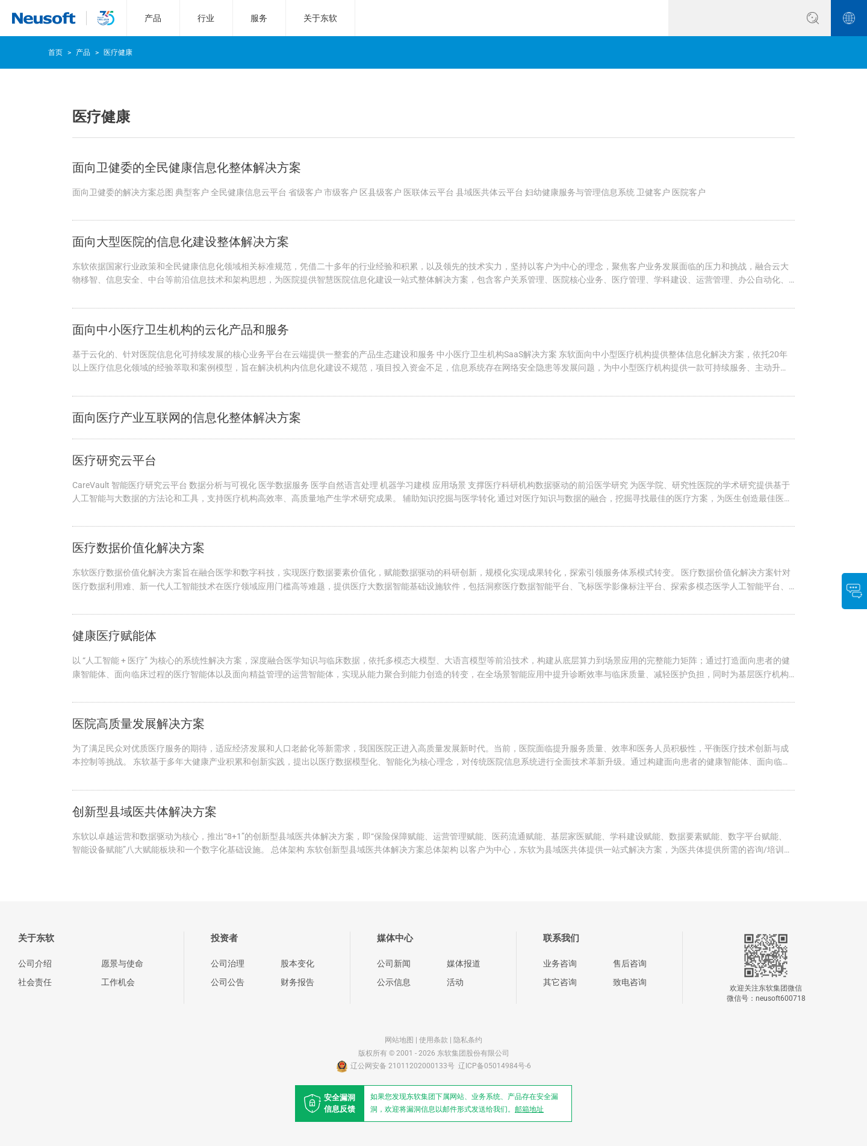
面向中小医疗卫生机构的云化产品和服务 (180, 329)
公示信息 (394, 982)
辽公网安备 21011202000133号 (396, 1066)
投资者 (224, 938)
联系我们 (561, 938)
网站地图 (399, 1040)
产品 (152, 18)
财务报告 (297, 982)
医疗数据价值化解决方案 (138, 547)
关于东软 (320, 18)
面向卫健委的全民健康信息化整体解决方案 (186, 167)
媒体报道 (463, 963)
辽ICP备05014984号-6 (494, 1066)
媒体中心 (395, 938)
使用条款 (433, 1040)
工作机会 (118, 982)
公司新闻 (394, 963)
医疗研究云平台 (114, 460)
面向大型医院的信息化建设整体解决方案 (180, 241)
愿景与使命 (122, 963)
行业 (205, 18)
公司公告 (227, 982)
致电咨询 (630, 982)
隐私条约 (467, 1040)
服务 (258, 18)
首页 (55, 52)
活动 (455, 982)
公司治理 (227, 963)
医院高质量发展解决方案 (138, 723)
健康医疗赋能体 (114, 635)
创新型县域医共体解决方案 (144, 811)
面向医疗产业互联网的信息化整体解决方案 (186, 417)
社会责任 (35, 982)
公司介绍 (35, 963)
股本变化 (297, 963)
